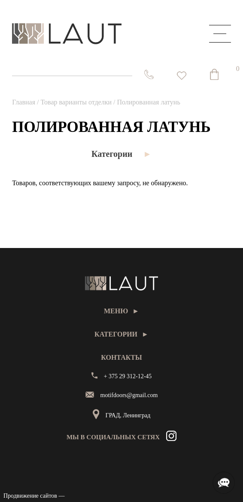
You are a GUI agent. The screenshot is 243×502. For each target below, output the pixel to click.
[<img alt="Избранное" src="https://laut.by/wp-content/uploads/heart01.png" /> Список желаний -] (181, 75)
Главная (23, 102)
